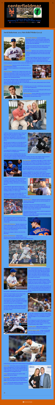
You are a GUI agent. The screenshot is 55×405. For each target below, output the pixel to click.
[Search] (53, 3)
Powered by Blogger (27, 401)
